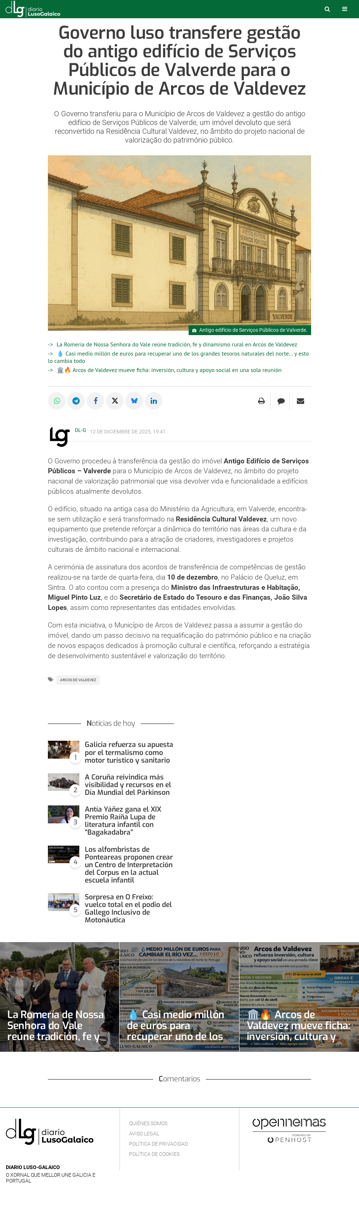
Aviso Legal (144, 1134)
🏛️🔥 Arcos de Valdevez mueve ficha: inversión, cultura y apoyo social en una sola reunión (169, 369)
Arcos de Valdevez (78, 680)
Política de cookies (154, 1154)
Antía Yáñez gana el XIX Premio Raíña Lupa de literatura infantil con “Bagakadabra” (123, 821)
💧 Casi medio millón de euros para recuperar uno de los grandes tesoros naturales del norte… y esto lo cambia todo (176, 1042)
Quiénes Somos (148, 1123)
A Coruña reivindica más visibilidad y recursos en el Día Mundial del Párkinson (128, 785)
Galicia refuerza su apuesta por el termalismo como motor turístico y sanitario (129, 752)
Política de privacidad (158, 1144)
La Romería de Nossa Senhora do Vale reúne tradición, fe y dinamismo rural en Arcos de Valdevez (177, 344)
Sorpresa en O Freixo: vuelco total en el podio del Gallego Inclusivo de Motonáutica (128, 908)
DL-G (80, 430)
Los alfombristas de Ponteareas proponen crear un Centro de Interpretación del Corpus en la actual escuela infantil (129, 865)
